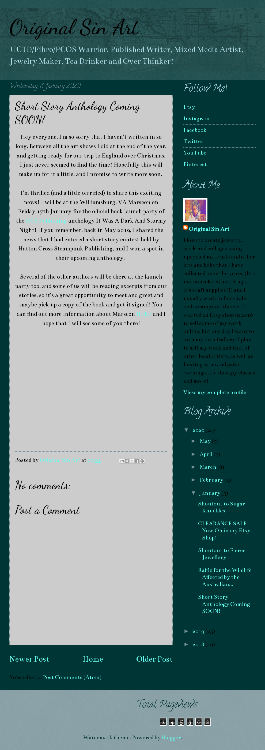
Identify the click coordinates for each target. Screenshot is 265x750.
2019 (198, 631)
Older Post (154, 659)
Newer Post (29, 659)
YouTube (194, 152)
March (208, 467)
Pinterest (195, 164)
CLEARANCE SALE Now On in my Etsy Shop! (224, 530)
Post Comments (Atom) (72, 677)
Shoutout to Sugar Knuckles (221, 507)
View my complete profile (214, 392)
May (206, 441)
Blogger (171, 737)
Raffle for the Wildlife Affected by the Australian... (225, 577)
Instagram (196, 118)
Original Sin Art (73, 27)
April (207, 454)
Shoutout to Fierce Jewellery (221, 554)
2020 (198, 430)
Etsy (189, 107)
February (212, 480)
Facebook (194, 130)
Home (93, 659)
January (210, 493)
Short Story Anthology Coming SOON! (224, 604)
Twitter (193, 141)
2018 (198, 644)
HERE (144, 313)
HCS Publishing (46, 220)
